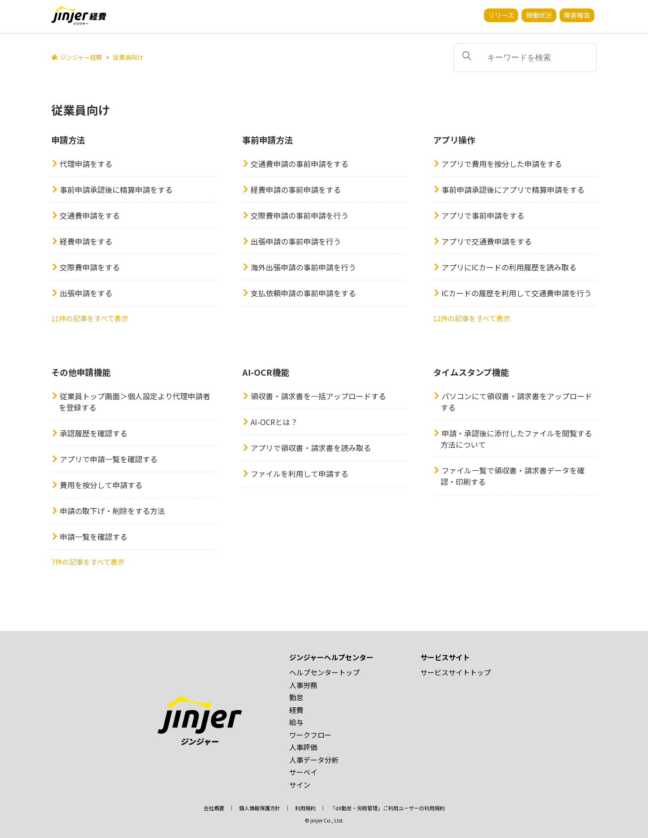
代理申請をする (86, 163)
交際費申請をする (90, 267)
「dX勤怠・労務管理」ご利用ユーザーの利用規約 (387, 808)
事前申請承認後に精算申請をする (116, 189)
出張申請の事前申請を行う (296, 241)
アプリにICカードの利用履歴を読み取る (509, 267)
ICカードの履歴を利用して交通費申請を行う (517, 293)
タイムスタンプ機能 (471, 372)
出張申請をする (86, 293)
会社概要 (214, 808)
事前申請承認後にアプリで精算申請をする (513, 189)
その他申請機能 (81, 372)
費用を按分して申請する (101, 484)
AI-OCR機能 (265, 372)
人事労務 (303, 685)
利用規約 (305, 808)
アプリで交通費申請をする (487, 241)
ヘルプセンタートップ (324, 672)
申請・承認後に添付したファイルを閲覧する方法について (516, 438)
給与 (296, 722)
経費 (296, 710)
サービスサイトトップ (455, 672)
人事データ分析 (314, 760)
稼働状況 (539, 15)
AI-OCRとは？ (274, 421)
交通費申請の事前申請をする (299, 163)
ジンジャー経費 (81, 57)
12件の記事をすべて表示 (471, 318)
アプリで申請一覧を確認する (109, 459)
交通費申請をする (90, 215)
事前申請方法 (267, 140)
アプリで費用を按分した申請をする (502, 163)
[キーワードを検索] (525, 57)
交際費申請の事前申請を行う (299, 215)
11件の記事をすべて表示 (89, 318)
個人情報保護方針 (259, 808)
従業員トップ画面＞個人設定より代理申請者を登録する (134, 401)
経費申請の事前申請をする (296, 189)
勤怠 (296, 697)
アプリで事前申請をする (483, 215)
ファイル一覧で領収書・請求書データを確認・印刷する (513, 476)
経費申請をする (86, 241)
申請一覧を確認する (93, 536)
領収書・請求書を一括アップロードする (318, 396)
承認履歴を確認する (93, 433)
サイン (299, 785)
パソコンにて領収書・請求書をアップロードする (516, 401)
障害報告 (577, 15)
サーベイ (303, 772)
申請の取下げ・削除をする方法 (112, 510)
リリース (501, 15)
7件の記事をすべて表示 (88, 562)
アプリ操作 (454, 140)
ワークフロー (310, 735)
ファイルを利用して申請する (299, 473)
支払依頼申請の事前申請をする (303, 293)
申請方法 (68, 140)
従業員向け (128, 57)
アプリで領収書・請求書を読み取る (311, 447)
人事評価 (303, 747)
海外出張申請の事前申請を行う (303, 267)
